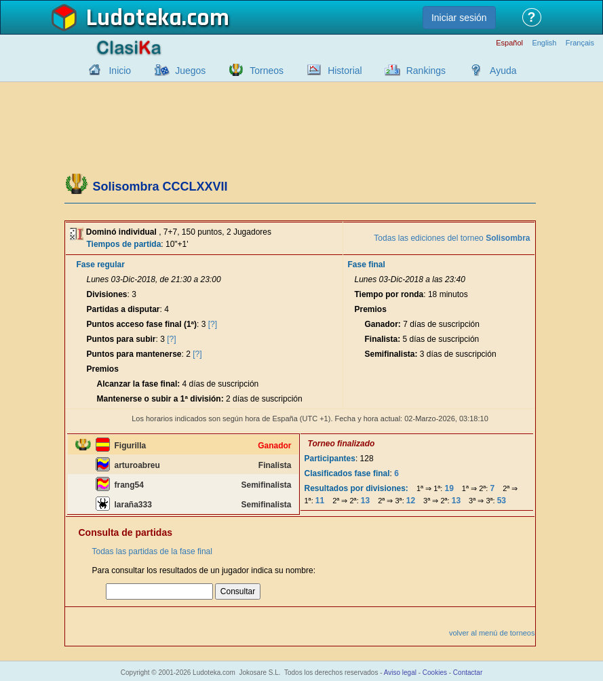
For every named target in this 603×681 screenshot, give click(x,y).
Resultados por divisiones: (356, 488)
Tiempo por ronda (388, 294)
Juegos (190, 70)
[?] (212, 324)
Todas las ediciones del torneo (452, 238)
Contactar (467, 672)
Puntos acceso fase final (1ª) (142, 324)
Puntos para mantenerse (134, 354)
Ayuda (503, 70)
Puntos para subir (121, 339)
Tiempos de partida (124, 244)
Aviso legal (400, 672)
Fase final (366, 264)
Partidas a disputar (123, 309)
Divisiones (107, 294)
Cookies (435, 672)
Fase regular (101, 264)
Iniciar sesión (459, 17)
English (544, 43)
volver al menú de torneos (492, 633)
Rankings (426, 70)
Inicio (120, 70)
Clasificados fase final (347, 473)
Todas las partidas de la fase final (152, 551)
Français (580, 43)
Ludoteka (134, 18)
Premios (103, 369)
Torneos (267, 70)
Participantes (330, 458)
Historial (345, 70)
